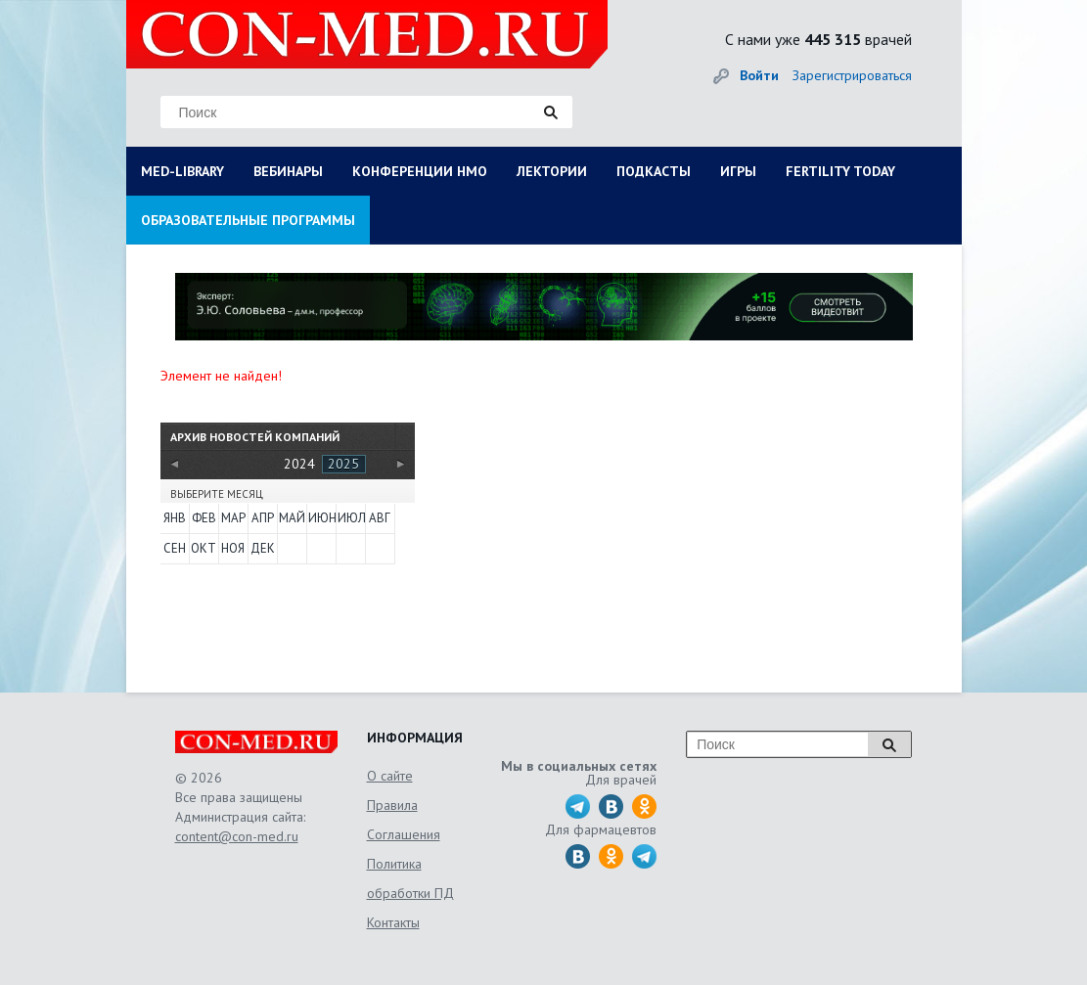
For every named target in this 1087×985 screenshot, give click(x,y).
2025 (343, 463)
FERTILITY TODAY (840, 171)
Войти (759, 75)
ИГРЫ (738, 171)
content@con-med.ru (236, 836)
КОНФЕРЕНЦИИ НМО (419, 171)
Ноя (233, 548)
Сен (174, 548)
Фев (204, 518)
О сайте (390, 775)
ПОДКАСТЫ (653, 171)
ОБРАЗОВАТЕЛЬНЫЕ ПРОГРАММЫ (248, 220)
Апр (262, 518)
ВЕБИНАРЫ (288, 171)
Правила (392, 805)
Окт (203, 548)
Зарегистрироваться (852, 75)
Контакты (393, 922)
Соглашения (403, 834)
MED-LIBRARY (182, 171)
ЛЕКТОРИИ (552, 171)
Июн (321, 518)
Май (291, 518)
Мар (233, 518)
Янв (174, 518)
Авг (379, 518)
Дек (262, 548)
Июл (350, 518)
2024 (299, 463)
